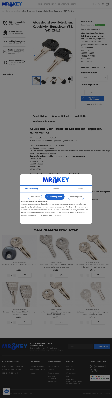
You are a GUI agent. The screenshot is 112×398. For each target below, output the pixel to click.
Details (56, 188)
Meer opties (35, 196)
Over (80, 188)
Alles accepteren (54, 196)
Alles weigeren (76, 196)
